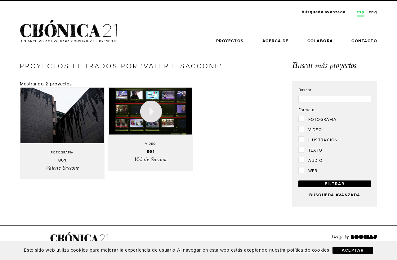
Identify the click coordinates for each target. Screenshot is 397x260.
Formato (306, 109)
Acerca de (275, 41)
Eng (373, 12)
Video (315, 129)
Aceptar (353, 250)
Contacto (364, 41)
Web (313, 170)
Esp (360, 12)
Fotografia (322, 119)
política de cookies (308, 250)
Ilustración (323, 140)
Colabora (320, 41)
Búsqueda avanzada (324, 12)
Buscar (304, 90)
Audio (315, 160)
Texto (315, 150)
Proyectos (230, 41)
